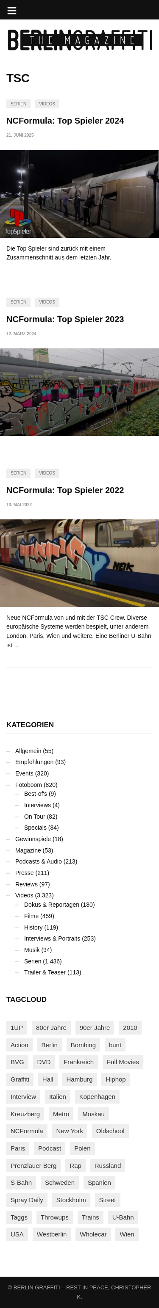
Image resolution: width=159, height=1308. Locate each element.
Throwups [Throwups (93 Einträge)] (55, 1217)
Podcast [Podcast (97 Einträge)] (49, 1148)
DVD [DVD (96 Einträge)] (44, 1061)
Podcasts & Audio (38, 861)
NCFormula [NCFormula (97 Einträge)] (27, 1130)
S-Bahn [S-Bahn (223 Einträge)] (21, 1182)
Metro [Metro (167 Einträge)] (61, 1114)
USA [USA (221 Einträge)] (17, 1234)
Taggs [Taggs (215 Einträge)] (19, 1217)
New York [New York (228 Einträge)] (69, 1130)
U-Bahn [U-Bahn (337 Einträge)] (123, 1217)
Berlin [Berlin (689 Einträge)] (50, 1045)
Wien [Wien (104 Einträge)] (127, 1234)
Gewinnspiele (33, 839)
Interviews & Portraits (52, 938)
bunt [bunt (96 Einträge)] (115, 1045)
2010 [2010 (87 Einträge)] (130, 1027)
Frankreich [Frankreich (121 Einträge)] (79, 1061)
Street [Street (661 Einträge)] (107, 1199)
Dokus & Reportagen (51, 904)
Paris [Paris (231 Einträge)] (18, 1148)
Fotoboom (28, 784)
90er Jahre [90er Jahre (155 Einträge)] (95, 1027)
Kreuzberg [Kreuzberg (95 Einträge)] (25, 1114)
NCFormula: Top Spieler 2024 (65, 120)
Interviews (37, 805)
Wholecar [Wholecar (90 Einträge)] (93, 1234)
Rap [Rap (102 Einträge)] (75, 1165)
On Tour (34, 816)
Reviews (26, 884)
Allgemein (28, 751)
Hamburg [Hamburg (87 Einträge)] (80, 1079)
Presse (24, 872)
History (33, 927)
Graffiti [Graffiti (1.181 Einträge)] (20, 1079)
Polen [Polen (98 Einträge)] (82, 1148)
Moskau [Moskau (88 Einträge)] (93, 1114)
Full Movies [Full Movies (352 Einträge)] (123, 1061)
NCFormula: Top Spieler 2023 (65, 319)
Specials (35, 827)
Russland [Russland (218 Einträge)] (108, 1165)
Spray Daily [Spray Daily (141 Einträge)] (27, 1199)
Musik (32, 950)
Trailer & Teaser (45, 972)
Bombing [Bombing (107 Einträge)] (83, 1045)
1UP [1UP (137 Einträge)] (17, 1027)
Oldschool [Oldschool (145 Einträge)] (110, 1130)
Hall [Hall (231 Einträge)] (47, 1079)
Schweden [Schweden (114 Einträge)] (60, 1182)
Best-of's (35, 793)
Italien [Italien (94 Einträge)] (57, 1096)
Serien (18, 104)
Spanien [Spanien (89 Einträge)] (99, 1182)
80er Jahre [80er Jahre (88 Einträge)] (51, 1027)
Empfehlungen (34, 762)
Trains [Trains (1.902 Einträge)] (90, 1217)
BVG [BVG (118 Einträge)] (17, 1061)
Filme (31, 916)
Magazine (28, 850)
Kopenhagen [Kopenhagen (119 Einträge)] (97, 1096)
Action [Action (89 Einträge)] (19, 1045)
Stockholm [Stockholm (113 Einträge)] (71, 1199)
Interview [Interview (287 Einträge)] (23, 1096)
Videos (47, 104)
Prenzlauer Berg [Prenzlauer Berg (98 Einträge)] (33, 1165)
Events (24, 773)
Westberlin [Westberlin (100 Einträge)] (52, 1234)
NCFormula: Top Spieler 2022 (65, 490)
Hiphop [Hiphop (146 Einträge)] (116, 1079)
